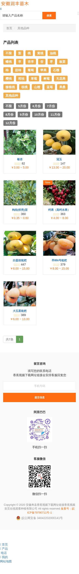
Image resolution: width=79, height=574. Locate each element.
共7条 (9, 339)
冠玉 (59, 159)
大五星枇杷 (20, 310)
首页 (9, 28)
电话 (3, 553)
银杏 (20, 159)
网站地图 (6, 561)
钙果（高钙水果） (59, 209)
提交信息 (40, 397)
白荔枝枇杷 (20, 260)
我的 (4, 557)
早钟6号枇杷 (59, 260)
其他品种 (23, 28)
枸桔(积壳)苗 (20, 209)
